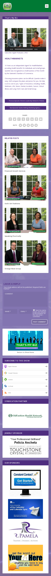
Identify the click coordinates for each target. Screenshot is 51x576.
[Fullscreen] (43, 49)
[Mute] (40, 49)
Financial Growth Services (15, 171)
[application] (25, 39)
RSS (26, 53)
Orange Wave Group (13, 269)
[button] (25, 39)
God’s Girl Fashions (12, 203)
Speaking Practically (13, 236)
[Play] (8, 49)
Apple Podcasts (17, 53)
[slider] (24, 49)
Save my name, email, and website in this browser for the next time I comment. (39, 313)
